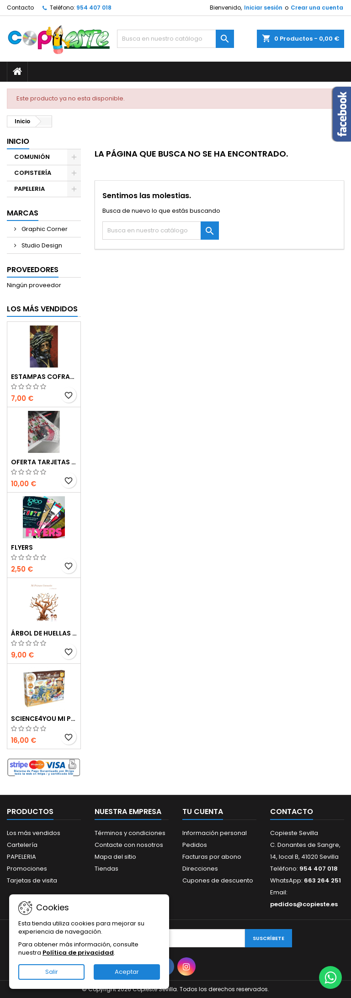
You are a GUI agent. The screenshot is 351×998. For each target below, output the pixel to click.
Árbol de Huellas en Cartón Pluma (44, 633)
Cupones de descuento (217, 880)
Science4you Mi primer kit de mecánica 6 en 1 (44, 718)
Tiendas (106, 868)
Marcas (22, 213)
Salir (51, 971)
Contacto (20, 7)
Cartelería (22, 844)
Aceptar (127, 971)
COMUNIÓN (32, 156)
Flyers (22, 547)
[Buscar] (175, 39)
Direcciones (200, 868)
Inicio (18, 141)
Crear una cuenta (317, 7)
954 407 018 (94, 7)
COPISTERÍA (32, 172)
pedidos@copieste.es (304, 904)
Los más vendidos (42, 309)
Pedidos (194, 844)
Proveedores (32, 269)
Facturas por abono (211, 856)
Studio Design (41, 245)
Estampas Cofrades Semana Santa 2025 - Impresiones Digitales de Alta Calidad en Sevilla (44, 376)
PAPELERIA (29, 188)
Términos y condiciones (130, 833)
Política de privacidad (78, 952)
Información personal (214, 833)
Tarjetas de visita (32, 880)
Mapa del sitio (115, 856)
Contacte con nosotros (129, 844)
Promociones (27, 868)
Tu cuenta (202, 811)
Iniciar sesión (263, 7)
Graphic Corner (44, 229)
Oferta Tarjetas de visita (44, 462)
